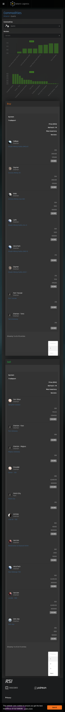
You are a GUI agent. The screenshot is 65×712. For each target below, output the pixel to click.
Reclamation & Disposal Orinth (18, 546)
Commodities (13, 13)
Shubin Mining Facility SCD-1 (17, 272)
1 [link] (50, 348)
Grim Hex (11, 624)
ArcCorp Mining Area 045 (16, 199)
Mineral (6, 16)
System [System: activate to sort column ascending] (11, 117)
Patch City (11, 499)
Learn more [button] (28, 709)
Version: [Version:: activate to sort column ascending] (54, 135)
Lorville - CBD (12, 598)
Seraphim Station (14, 405)
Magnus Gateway (14, 452)
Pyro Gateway (13, 431)
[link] (32, 151)
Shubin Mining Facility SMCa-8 (18, 146)
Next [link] (51, 673)
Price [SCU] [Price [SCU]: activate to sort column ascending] (53, 382)
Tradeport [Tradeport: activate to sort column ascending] (12, 120)
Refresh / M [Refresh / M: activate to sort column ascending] (52, 127)
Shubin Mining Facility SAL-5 (17, 225)
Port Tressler (12, 298)
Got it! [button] (54, 707)
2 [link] (50, 664)
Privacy (8, 697)
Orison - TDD (12, 472)
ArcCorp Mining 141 (14, 173)
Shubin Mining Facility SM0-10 (18, 251)
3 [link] (50, 668)
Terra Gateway (13, 319)
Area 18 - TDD (12, 519)
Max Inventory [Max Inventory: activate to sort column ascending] (51, 131)
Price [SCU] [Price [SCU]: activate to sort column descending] (53, 124)
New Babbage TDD (14, 572)
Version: (6, 31)
